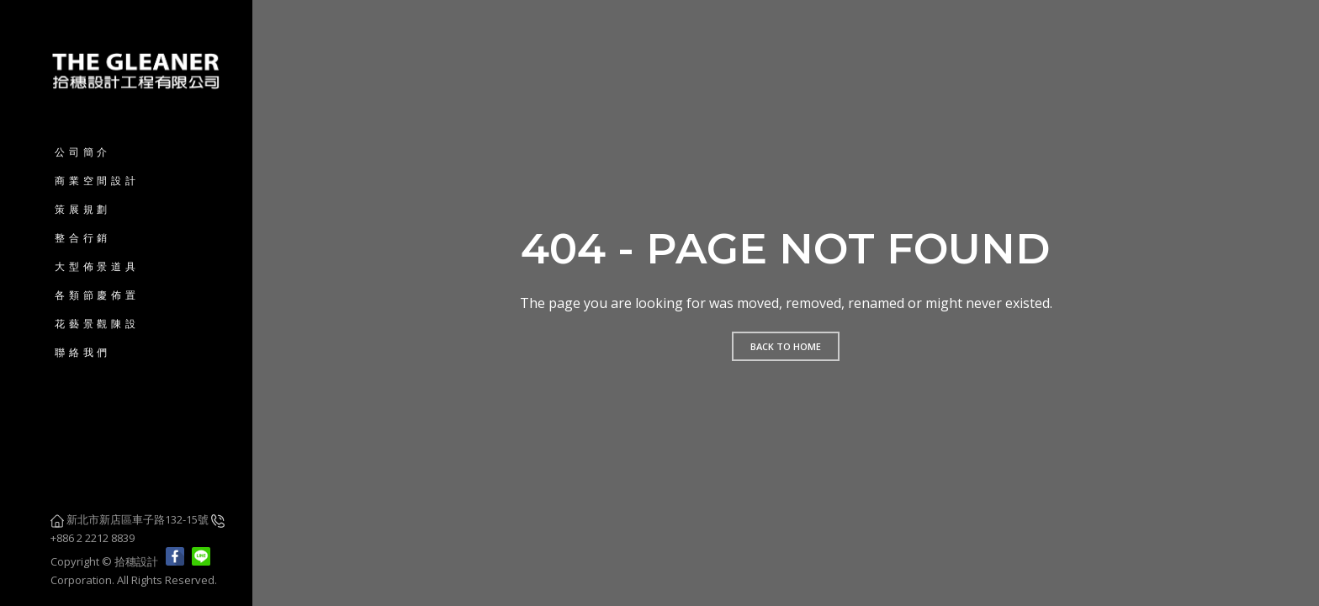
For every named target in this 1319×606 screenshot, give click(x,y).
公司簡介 (83, 152)
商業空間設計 (97, 180)
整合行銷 (83, 238)
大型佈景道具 (97, 266)
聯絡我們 (83, 352)
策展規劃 (83, 209)
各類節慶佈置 (97, 295)
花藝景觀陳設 (97, 323)
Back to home (785, 346)
